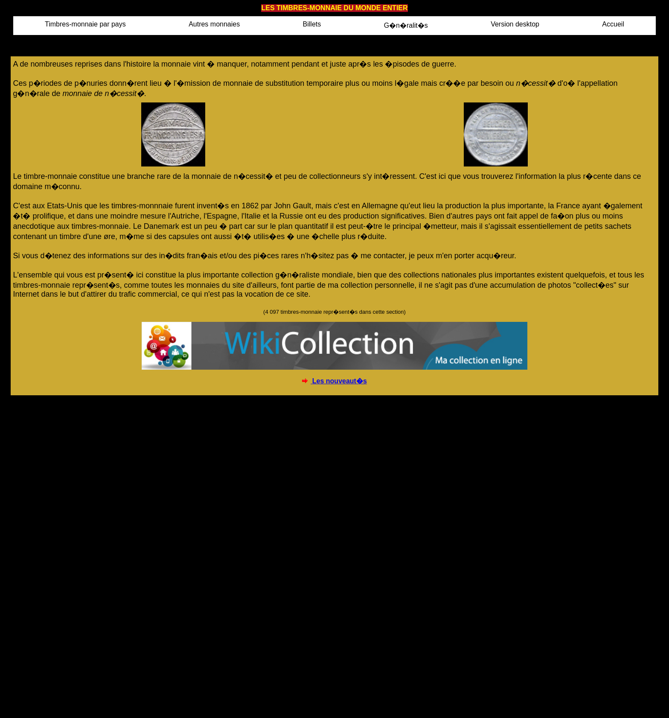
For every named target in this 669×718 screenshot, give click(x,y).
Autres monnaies (214, 24)
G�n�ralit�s (406, 25)
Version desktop (515, 24)
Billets (312, 24)
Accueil (613, 24)
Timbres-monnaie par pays (85, 24)
